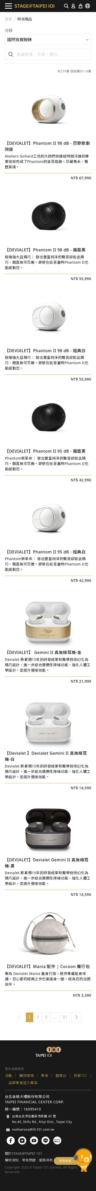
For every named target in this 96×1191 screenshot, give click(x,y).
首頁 (8, 19)
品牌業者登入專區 (23, 1082)
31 (65, 1017)
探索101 (80, 1075)
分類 (9, 31)
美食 (44, 1075)
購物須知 (12, 1160)
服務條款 (46, 1160)
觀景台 (61, 1075)
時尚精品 (24, 19)
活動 (8, 1075)
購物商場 (26, 1075)
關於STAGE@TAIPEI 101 (23, 1153)
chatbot (73, 1160)
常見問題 (29, 1160)
